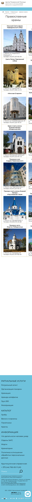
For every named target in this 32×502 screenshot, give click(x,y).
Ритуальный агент (9, 385)
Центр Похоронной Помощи (15, 2)
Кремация (5, 393)
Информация (14, 12)
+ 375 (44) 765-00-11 (9, 467)
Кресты (4, 427)
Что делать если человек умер (14, 436)
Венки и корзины (9, 419)
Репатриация (7, 405)
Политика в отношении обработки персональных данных (12, 455)
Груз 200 (5, 401)
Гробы (4, 415)
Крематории (7, 448)
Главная (7, 12)
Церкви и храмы (23, 12)
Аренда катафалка (9, 397)
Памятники (6, 423)
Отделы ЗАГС (7, 440)
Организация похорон (11, 389)
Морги (4, 444)
